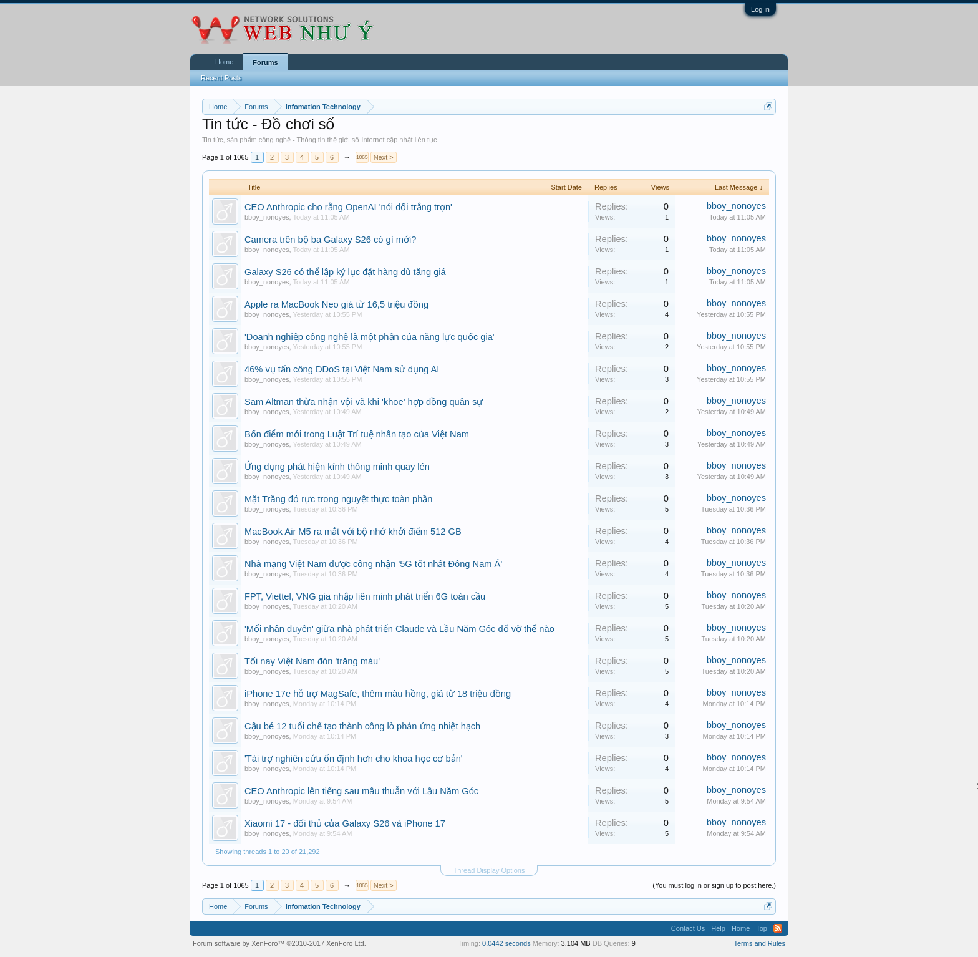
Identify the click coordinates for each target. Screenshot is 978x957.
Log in (760, 9)
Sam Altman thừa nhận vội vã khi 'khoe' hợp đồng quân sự (363, 402)
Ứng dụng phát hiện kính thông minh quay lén (337, 467)
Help (718, 928)
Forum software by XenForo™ (279, 943)
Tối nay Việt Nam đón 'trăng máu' (312, 661)
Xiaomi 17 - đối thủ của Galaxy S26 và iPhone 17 (344, 823)
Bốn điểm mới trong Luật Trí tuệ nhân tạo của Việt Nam (356, 434)
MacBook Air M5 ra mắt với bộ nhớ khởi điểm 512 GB (353, 532)
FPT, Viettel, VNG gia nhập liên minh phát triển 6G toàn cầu (364, 596)
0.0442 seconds (506, 943)
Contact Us (688, 928)
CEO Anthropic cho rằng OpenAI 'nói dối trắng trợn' (348, 207)
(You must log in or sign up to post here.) (714, 885)
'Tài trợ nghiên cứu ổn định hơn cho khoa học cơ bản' (353, 759)
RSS (777, 928)
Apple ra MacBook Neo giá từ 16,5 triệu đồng (336, 304)
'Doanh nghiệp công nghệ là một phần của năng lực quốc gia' (369, 337)
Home (224, 62)
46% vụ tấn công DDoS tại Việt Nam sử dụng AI (341, 369)
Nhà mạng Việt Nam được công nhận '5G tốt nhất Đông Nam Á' (373, 564)
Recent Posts (221, 78)
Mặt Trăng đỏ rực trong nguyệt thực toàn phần (338, 499)
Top (761, 928)
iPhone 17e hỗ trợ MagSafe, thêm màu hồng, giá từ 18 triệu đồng (377, 694)
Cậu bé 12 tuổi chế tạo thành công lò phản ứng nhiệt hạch (362, 726)
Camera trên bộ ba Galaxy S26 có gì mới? (330, 240)
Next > (384, 157)
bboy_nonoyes (266, 217)
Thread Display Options (489, 870)
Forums (265, 62)
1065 (361, 157)
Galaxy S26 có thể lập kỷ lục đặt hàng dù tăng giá (345, 272)
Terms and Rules (759, 943)
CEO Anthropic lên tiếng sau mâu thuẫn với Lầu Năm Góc (361, 791)
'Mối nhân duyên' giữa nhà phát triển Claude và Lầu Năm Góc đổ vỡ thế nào (399, 629)
